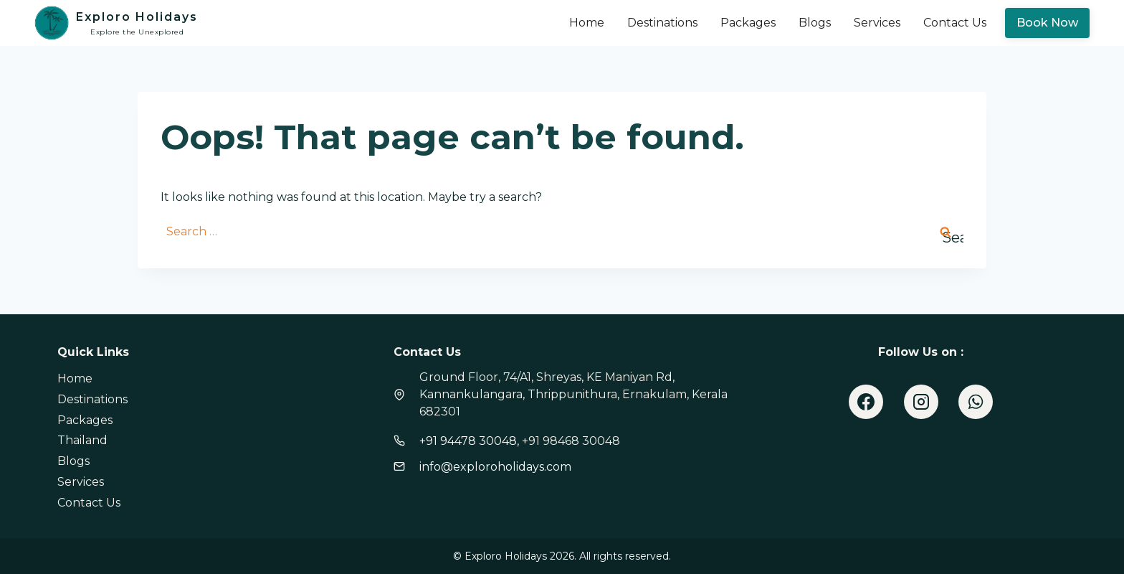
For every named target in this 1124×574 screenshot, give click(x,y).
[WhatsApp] (975, 402)
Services (877, 22)
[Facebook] (866, 402)
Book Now (1047, 22)
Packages (748, 22)
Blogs (815, 22)
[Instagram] (921, 402)
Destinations (662, 22)
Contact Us (954, 22)
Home (586, 22)
